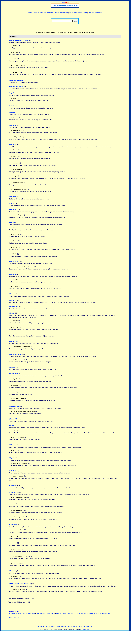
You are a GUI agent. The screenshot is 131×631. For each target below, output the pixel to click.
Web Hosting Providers (19, 517)
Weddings (17, 72)
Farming (13, 274)
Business (13, 144)
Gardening (15, 286)
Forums (12, 294)
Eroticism (15, 52)
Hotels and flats (17, 549)
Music (12, 425)
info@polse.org (86, 629)
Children (13, 196)
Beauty (12, 112)
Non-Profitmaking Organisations (21, 346)
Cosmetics (15, 117)
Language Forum (41, 613)
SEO (14, 504)
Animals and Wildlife (16, 86)
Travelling (13, 524)
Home (30, 12)
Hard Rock (15, 430)
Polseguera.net (50, 626)
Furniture (13, 300)
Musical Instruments (18, 437)
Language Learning (18, 476)
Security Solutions (18, 182)
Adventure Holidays (17, 530)
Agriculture (15, 279)
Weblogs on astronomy (19, 589)
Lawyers (15, 156)
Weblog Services (94, 613)
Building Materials (17, 130)
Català (85, 12)
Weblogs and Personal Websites (20, 584)
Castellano (91, 12)
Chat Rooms (51, 613)
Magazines (16, 379)
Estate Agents (14, 261)
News (14, 392)
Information (14, 373)
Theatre (15, 254)
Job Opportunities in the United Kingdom (24, 411)
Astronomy (13, 106)
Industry (13, 367)
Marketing (15, 163)
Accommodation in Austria (21, 556)
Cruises (15, 543)
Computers (13, 209)
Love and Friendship (18, 65)
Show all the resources (61, 12)
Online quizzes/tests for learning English (65, 5)
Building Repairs (17, 137)
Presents (15, 450)
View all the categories (75, 12)
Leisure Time (14, 419)
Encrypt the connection (39, 12)
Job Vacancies (15, 406)
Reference (15, 247)
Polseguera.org (72, 626)
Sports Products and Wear (20, 463)
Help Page (50, 12)
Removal (15, 176)
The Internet (14, 492)
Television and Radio (18, 398)
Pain (14, 333)
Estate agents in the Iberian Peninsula (23, 266)
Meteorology (16, 385)
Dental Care (16, 327)
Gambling (15, 58)
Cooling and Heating (18, 359)
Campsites (15, 536)
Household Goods (16, 354)
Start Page (41, 626)
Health (12, 313)
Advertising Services (17, 80)
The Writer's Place (82, 613)
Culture (12, 222)
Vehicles (13, 571)
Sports (12, 458)
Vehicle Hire (16, 576)
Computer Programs (18, 215)
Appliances (13, 93)
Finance (15, 150)
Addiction (15, 320)
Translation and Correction (20, 189)
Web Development (18, 510)
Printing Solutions (17, 169)
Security (15, 98)
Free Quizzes (72, 613)
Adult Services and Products (19, 40)
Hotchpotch (14, 341)
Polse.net (89, 626)
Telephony (13, 485)
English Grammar (14, 617)
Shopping (13, 445)
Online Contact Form (29, 613)
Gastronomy (14, 306)
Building (13, 125)
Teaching (13, 470)
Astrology (15, 45)
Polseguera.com (62, 626)
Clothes (12, 203)
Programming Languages (20, 497)
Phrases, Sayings (61, 613)
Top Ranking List (105, 613)
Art (13, 227)
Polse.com (82, 626)
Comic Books (16, 234)
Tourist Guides (17, 563)
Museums (15, 241)
